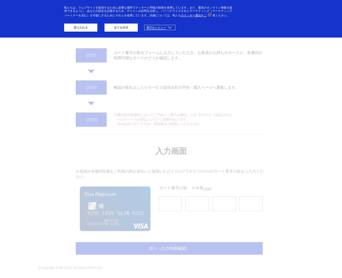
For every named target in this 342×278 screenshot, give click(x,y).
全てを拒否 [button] (121, 27)
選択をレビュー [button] (156, 27)
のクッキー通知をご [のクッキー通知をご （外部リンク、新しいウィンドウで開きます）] (194, 15)
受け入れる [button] (81, 27)
